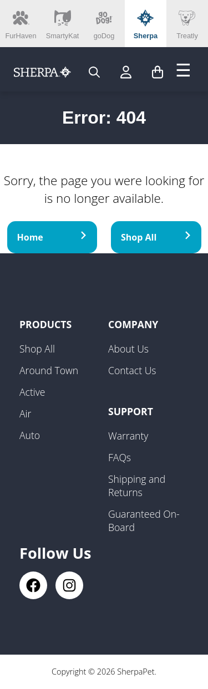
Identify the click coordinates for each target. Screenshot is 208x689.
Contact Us (132, 370)
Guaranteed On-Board (144, 520)
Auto (29, 435)
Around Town (48, 370)
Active (32, 392)
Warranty (128, 435)
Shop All (156, 237)
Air (25, 413)
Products (45, 324)
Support (130, 411)
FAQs (119, 457)
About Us (128, 348)
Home (52, 237)
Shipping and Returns (136, 485)
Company (133, 324)
